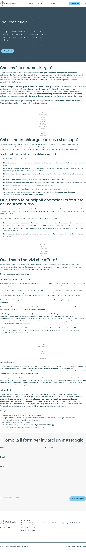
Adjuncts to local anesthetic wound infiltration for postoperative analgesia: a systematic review (39, 418)
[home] (8, 3)
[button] (32, 3)
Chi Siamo (32, 3)
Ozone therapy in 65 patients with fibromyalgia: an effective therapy (28, 425)
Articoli (47, 3)
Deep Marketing (22, 546)
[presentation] (12, 486)
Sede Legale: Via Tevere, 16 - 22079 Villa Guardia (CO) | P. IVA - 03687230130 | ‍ (52, 523)
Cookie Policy (81, 546)
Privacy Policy (70, 546)
